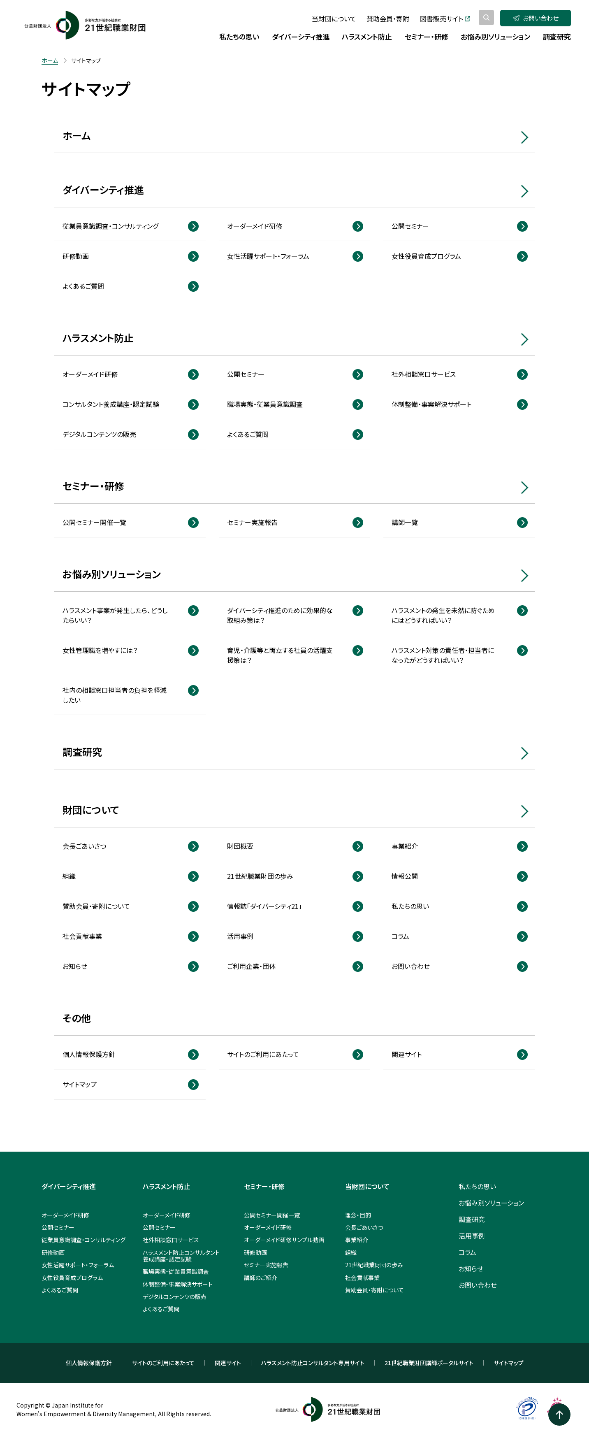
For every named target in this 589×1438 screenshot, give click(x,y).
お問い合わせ (536, 18)
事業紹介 (405, 846)
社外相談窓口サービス (424, 374)
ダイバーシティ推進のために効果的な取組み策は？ (280, 615)
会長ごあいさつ (84, 846)
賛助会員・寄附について (96, 906)
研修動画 (76, 256)
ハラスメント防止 (98, 337)
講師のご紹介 (260, 1277)
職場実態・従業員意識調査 (265, 404)
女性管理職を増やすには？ (100, 650)
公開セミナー (410, 226)
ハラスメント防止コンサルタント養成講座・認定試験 (181, 1255)
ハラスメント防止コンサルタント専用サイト (312, 1363)
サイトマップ (80, 1084)
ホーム (76, 135)
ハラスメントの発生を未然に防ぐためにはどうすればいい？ (443, 615)
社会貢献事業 (82, 936)
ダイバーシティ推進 (103, 189)
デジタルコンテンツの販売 (99, 434)
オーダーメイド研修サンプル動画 (284, 1240)
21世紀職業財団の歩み (260, 876)
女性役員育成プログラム (426, 256)
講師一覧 (405, 522)
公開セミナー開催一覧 (94, 522)
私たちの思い (410, 906)
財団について (91, 809)
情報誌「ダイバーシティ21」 (264, 906)
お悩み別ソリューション (111, 574)
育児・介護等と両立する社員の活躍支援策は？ (280, 655)
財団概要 (240, 846)
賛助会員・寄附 (387, 18)
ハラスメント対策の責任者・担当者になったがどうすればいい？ (443, 655)
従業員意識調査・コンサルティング (110, 226)
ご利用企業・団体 (251, 966)
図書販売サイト (445, 18)
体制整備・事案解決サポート (431, 404)
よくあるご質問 (83, 286)
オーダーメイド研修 (254, 226)
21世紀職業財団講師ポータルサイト (429, 1363)
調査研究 (82, 751)
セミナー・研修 (93, 486)
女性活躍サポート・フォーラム (268, 256)
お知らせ (75, 966)
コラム (400, 936)
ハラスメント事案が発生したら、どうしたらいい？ (115, 615)
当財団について (334, 18)
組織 (69, 876)
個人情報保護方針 (89, 1054)
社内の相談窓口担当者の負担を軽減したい (115, 695)
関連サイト (407, 1054)
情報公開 (405, 876)
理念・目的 (358, 1215)
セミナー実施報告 (252, 522)
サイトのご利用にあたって (263, 1054)
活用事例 (240, 936)
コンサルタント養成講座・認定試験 (111, 404)
